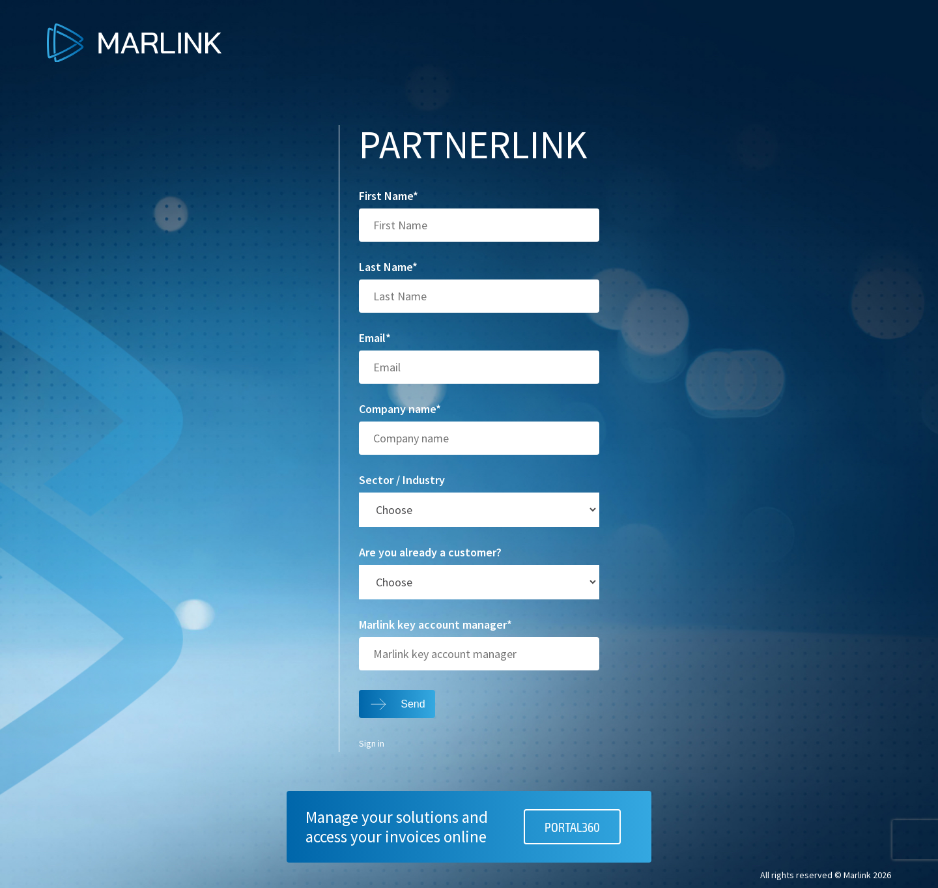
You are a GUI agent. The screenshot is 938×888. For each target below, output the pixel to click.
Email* (375, 338)
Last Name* (388, 267)
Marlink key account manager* (435, 625)
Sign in (371, 744)
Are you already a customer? (430, 552)
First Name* (388, 196)
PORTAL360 (572, 827)
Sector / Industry (402, 480)
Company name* (400, 409)
